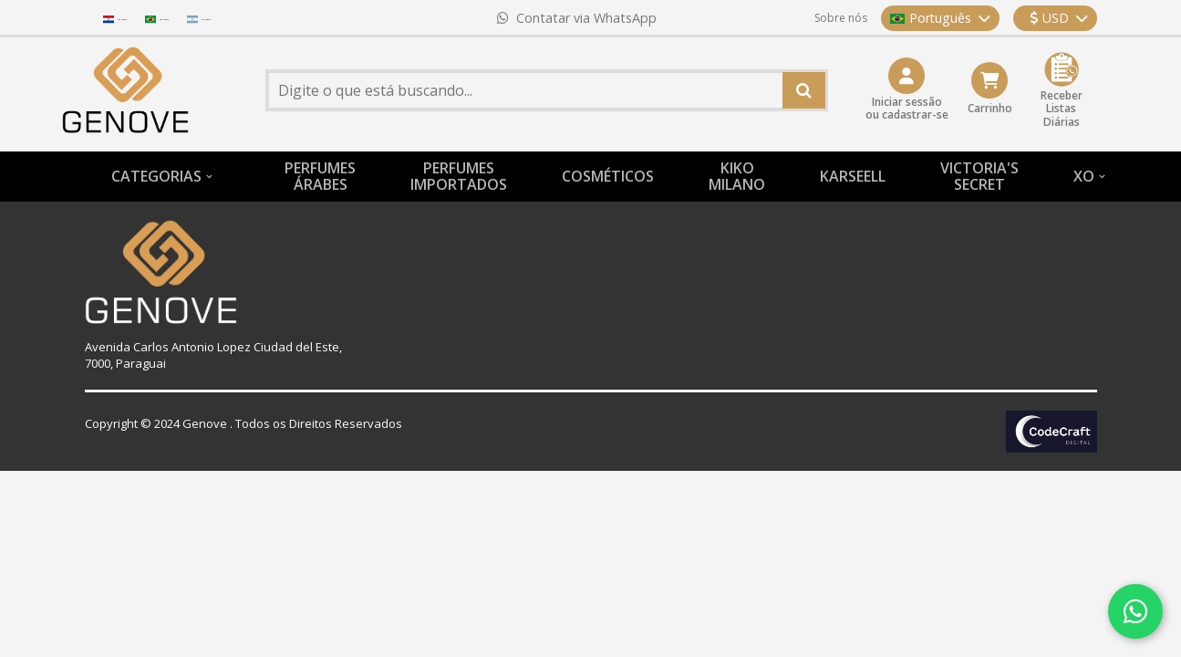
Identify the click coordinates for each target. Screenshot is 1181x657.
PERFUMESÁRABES (320, 176)
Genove (204, 423)
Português (940, 17)
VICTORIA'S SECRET (979, 176)
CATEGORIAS (156, 176)
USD (1059, 17)
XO (1083, 176)
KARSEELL (853, 176)
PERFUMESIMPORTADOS (458, 176)
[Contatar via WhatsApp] (1135, 611)
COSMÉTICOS (608, 176)
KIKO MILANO (737, 176)
